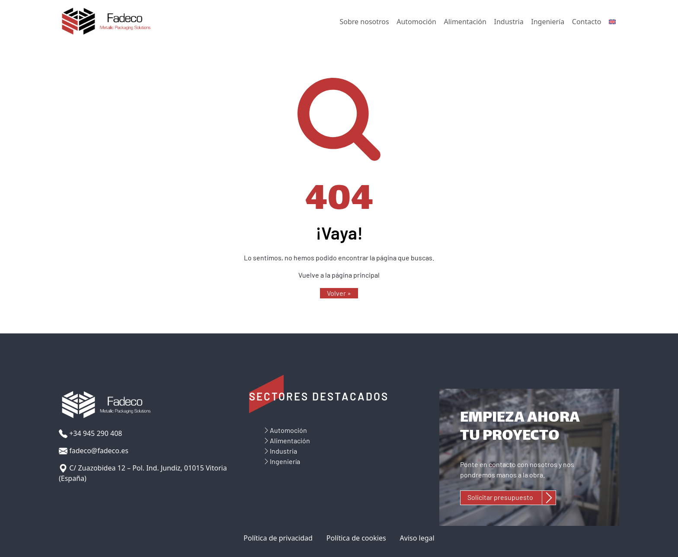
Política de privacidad (278, 538)
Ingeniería (547, 21)
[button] (339, 293)
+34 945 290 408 (90, 434)
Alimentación (465, 21)
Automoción (416, 21)
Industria (509, 21)
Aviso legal (417, 538)
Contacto (586, 21)
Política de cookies (356, 538)
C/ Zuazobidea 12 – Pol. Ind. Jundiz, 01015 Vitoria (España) (143, 473)
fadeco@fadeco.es (93, 451)
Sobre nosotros (364, 21)
